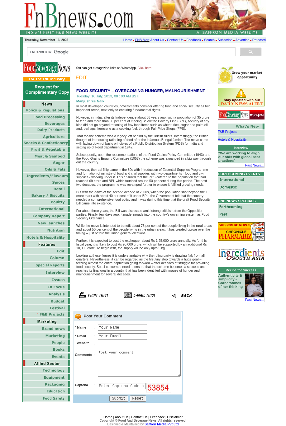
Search (209, 40)
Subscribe (225, 40)
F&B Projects (227, 131)
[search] (130, 52)
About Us (157, 40)
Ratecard (259, 40)
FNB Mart (142, 40)
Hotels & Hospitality (232, 139)
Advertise (242, 40)
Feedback (194, 40)
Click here (144, 68)
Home (127, 40)
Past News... (254, 165)
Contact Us (175, 40)
